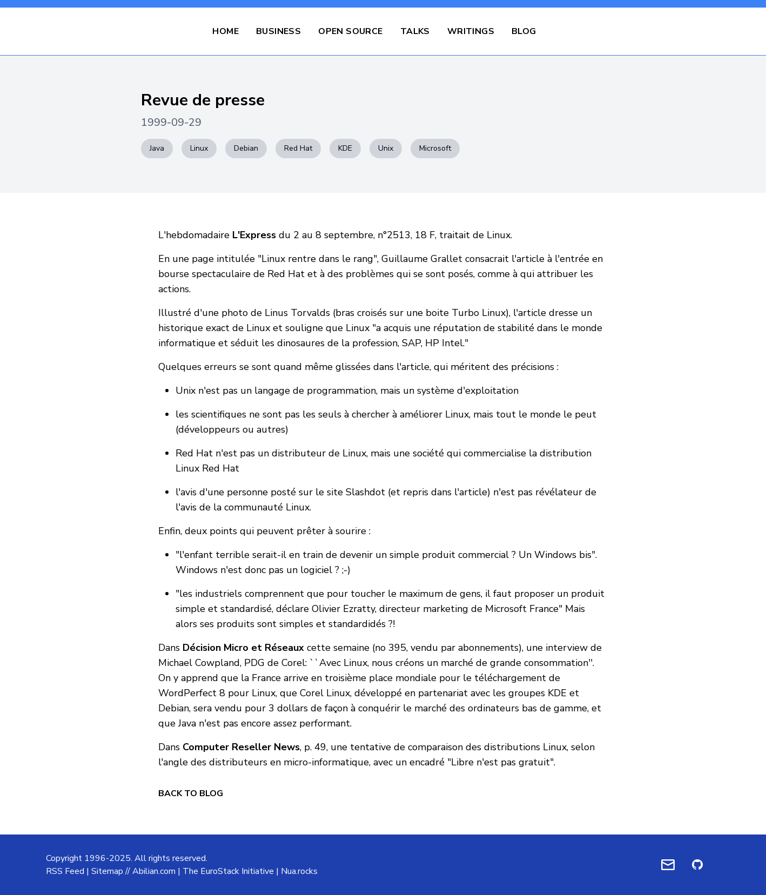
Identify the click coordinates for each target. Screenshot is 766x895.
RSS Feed (65, 871)
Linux (199, 148)
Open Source (350, 31)
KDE (345, 148)
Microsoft (435, 148)
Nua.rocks (299, 871)
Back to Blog (190, 793)
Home (225, 31)
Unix (385, 148)
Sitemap (107, 871)
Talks (415, 31)
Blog (524, 31)
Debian (246, 148)
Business (278, 31)
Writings (470, 31)
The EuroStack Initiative (228, 871)
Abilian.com (154, 871)
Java (157, 148)
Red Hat (298, 148)
